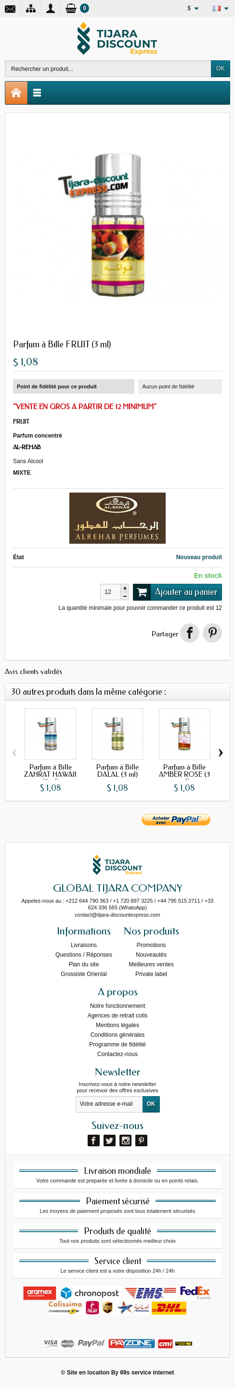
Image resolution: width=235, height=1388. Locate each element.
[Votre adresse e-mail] (109, 1104)
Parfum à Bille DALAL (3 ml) (117, 771)
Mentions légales (117, 1025)
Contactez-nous (117, 1054)
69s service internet (147, 1372)
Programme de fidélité (117, 1044)
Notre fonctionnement (117, 1006)
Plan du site (84, 964)
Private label (151, 974)
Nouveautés (151, 954)
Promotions (151, 945)
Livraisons (84, 945)
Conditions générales (118, 1034)
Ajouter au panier (175, 592)
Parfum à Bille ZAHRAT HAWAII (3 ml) (50, 774)
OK (220, 68)
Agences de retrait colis (118, 1015)
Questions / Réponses (83, 954)
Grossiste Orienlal (83, 974)
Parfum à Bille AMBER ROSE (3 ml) (184, 774)
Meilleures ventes (151, 964)
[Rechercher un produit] (108, 68)
